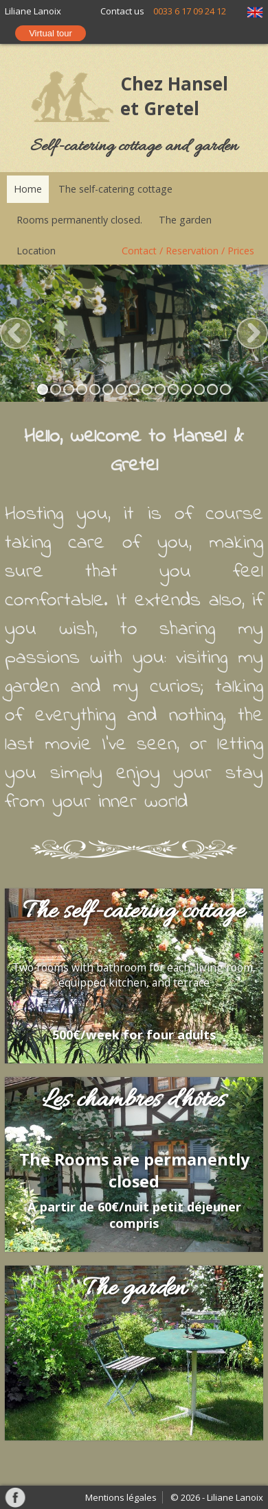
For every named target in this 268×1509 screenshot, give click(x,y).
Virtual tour (50, 33)
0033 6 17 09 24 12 (189, 11)
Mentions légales (121, 1497)
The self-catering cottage (115, 188)
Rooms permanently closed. (79, 219)
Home (28, 188)
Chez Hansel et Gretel (174, 96)
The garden (185, 219)
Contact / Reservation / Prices (188, 250)
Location (36, 250)
